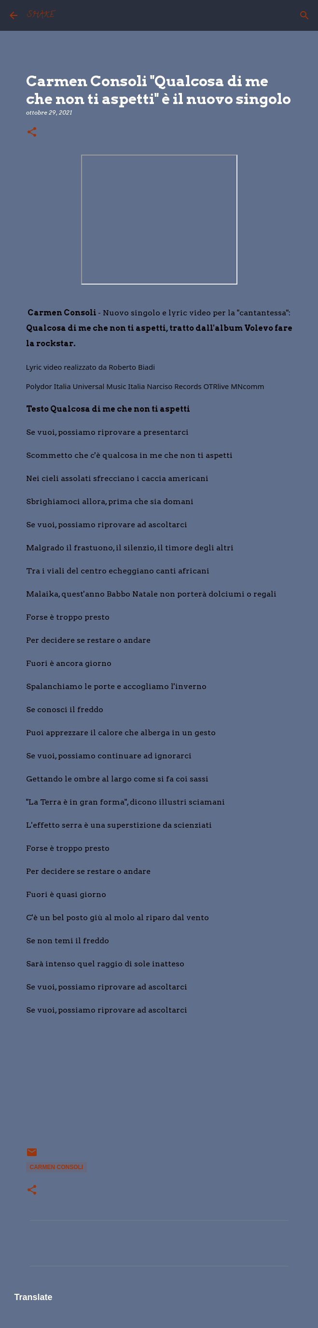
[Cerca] (304, 15)
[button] (32, 132)
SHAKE (41, 15)
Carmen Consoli (56, 1167)
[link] (132, 367)
